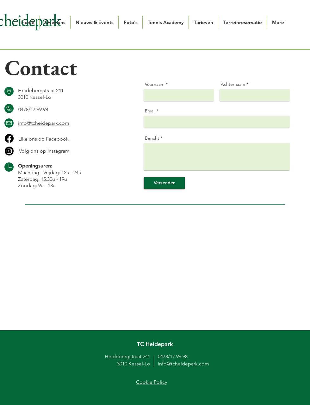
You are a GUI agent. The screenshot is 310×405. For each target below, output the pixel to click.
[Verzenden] (164, 183)
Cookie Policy (151, 382)
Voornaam (154, 84)
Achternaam (233, 84)
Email (150, 111)
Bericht (152, 138)
